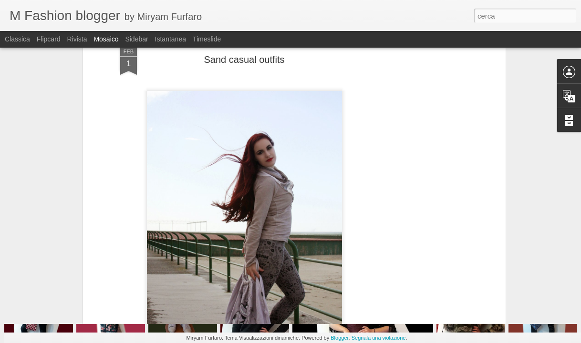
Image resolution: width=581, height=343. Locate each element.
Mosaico (105, 39)
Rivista (77, 39)
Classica (17, 39)
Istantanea (170, 39)
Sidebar (136, 39)
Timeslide (207, 39)
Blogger (339, 338)
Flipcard (49, 39)
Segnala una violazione (379, 338)
